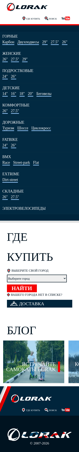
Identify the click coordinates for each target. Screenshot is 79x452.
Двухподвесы (28, 42)
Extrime (10, 174)
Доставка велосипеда (27, 304)
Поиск (53, 18)
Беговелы (44, 94)
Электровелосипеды (24, 208)
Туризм (8, 128)
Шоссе (22, 128)
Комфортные (15, 105)
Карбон (8, 42)
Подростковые (17, 71)
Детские (11, 88)
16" (13, 94)
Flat (36, 162)
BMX (6, 157)
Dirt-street (10, 180)
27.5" (55, 42)
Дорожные (13, 122)
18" (22, 94)
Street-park (21, 162)
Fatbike (10, 140)
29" (44, 42)
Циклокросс (41, 128)
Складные (13, 191)
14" (5, 94)
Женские (11, 53)
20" (30, 94)
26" (64, 42)
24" (5, 76)
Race (6, 162)
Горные (10, 36)
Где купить (33, 18)
